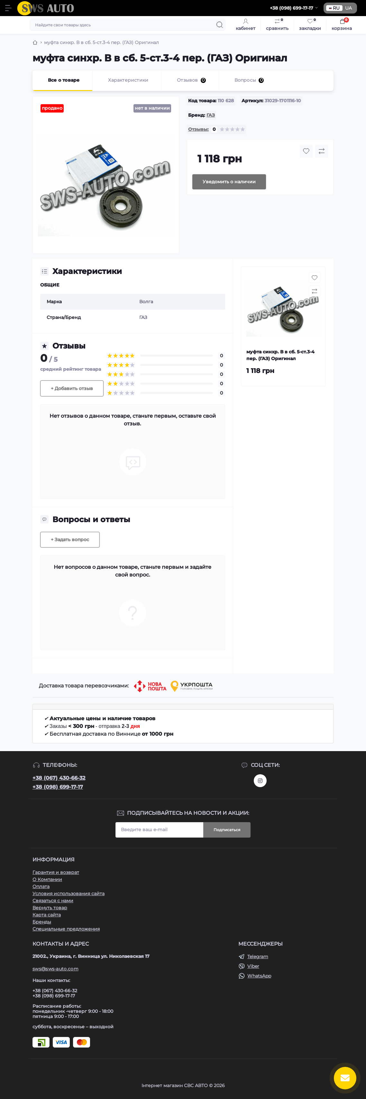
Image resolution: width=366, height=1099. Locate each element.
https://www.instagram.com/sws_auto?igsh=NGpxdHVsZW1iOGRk (260, 780)
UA (348, 8)
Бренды (41, 921)
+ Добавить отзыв (72, 388)
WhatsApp (259, 975)
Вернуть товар (49, 907)
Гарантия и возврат (55, 872)
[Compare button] (321, 151)
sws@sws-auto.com (55, 969)
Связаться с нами (52, 900)
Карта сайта (46, 914)
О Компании (47, 879)
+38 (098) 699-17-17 (57, 787)
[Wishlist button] (306, 151)
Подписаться (227, 829)
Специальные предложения (66, 928)
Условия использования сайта (68, 893)
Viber (253, 966)
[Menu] (8, 8)
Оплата (41, 886)
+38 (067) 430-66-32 (58, 778)
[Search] (219, 25)
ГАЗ (210, 115)
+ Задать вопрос (70, 539)
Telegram (257, 956)
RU (334, 8)
